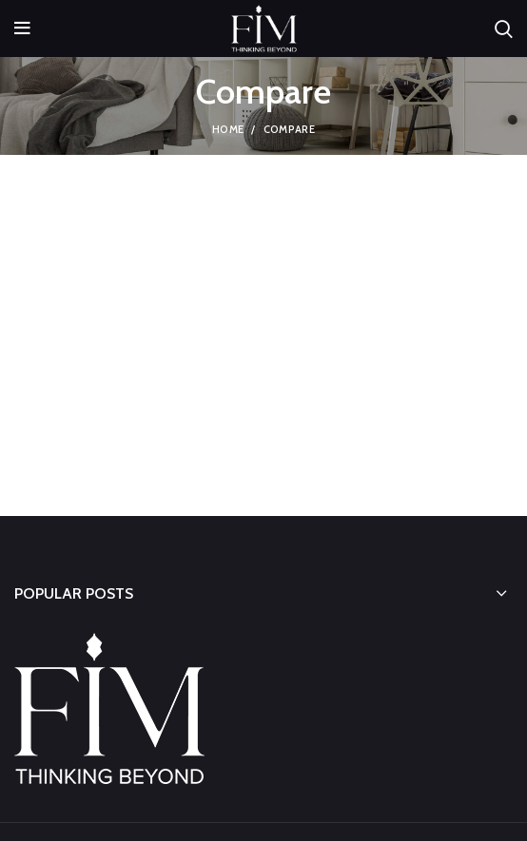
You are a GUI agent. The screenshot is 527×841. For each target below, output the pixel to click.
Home (228, 129)
